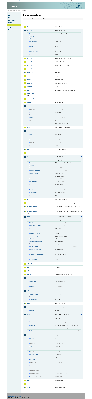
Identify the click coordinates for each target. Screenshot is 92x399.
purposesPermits (34, 181)
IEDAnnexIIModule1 (32, 203)
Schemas (10, 22)
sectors (32, 286)
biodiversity (30, 72)
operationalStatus (34, 317)
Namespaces (11, 29)
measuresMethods (34, 173)
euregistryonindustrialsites (34, 98)
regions (32, 296)
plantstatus (32, 283)
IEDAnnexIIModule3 (32, 206)
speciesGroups (33, 299)
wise (28, 384)
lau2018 (29, 274)
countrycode (33, 33)
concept (32, 134)
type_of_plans (33, 54)
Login (73, 0)
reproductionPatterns (34, 184)
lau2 (28, 270)
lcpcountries (33, 281)
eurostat (29, 102)
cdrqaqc (32, 162)
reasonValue (33, 321)
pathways (32, 178)
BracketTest (32, 340)
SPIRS (31, 327)
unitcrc (31, 123)
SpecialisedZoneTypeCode (35, 249)
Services (10, 27)
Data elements (11, 20)
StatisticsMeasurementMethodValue (37, 254)
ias (27, 156)
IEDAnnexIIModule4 (32, 211)
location (32, 38)
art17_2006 (29, 61)
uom (28, 380)
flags (31, 112)
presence (32, 43)
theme (31, 257)
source (31, 139)
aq (27, 26)
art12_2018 (29, 58)
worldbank (29, 387)
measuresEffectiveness (35, 170)
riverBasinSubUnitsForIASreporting (37, 186)
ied (27, 199)
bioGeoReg (32, 159)
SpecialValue (33, 251)
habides (29, 153)
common (29, 79)
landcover (29, 263)
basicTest (32, 338)
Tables (9, 17)
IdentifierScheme (33, 230)
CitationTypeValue (34, 222)
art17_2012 (29, 65)
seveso (28, 314)
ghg (28, 149)
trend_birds (32, 49)
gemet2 (29, 130)
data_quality (33, 36)
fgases (28, 127)
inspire (28, 216)
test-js (31, 356)
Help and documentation (13, 13)
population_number (34, 41)
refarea (31, 117)
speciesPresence (34, 189)
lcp (27, 278)
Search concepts (38, 22)
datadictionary (30, 83)
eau (31, 346)
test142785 (32, 359)
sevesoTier (32, 325)
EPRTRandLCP (31, 93)
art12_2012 (29, 30)
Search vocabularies (28, 22)
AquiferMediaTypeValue (35, 219)
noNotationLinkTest (34, 354)
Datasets (10, 15)
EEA (14, 1)
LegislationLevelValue (35, 233)
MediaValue (32, 238)
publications (30, 307)
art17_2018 (29, 68)
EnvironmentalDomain (35, 228)
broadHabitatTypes (34, 294)
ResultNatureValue (34, 246)
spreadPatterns (33, 192)
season (31, 46)
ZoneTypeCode (33, 259)
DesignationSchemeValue (35, 225)
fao (27, 106)
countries (32, 165)
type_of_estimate (34, 51)
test (28, 335)
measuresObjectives (34, 176)
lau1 (28, 267)
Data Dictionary (18, 10)
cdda (28, 76)
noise (28, 303)
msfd (28, 290)
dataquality (29, 86)
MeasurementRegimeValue (35, 236)
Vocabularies (11, 25)
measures (32, 167)
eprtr (28, 90)
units (31, 195)
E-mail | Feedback (12, 395)
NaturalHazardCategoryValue (36, 241)
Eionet (14, 10)
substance (32, 330)
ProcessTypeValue (34, 243)
